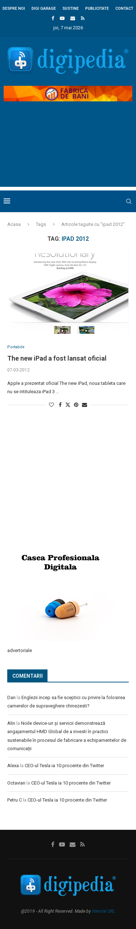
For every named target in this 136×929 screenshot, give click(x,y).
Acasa (14, 224)
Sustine (70, 8)
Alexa (13, 765)
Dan (11, 697)
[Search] (128, 201)
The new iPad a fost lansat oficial (57, 358)
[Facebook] (52, 18)
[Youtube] (62, 18)
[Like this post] (51, 405)
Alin (11, 723)
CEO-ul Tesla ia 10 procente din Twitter (64, 765)
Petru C (14, 800)
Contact (124, 8)
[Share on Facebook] (60, 405)
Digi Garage (44, 8)
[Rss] (83, 18)
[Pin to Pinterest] (76, 405)
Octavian (16, 783)
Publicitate (97, 8)
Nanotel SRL (103, 911)
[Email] (72, 18)
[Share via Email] (84, 405)
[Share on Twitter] (67, 405)
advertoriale (19, 650)
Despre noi (14, 8)
